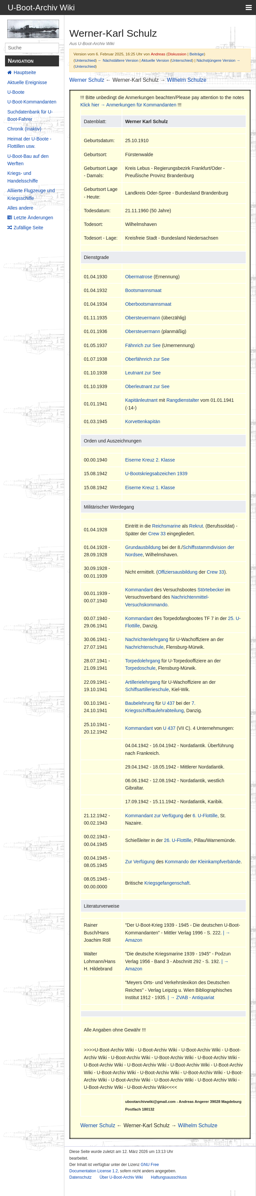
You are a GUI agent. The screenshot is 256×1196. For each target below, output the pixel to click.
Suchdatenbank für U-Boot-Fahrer (30, 115)
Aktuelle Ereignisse (27, 82)
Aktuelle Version (155, 60)
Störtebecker (211, 589)
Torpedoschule (140, 668)
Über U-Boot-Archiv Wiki (121, 1177)
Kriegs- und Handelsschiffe (22, 177)
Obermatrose (138, 276)
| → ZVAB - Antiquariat (191, 997)
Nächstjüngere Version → (218, 60)
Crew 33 (157, 533)
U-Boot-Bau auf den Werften (28, 160)
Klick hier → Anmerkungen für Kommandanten (128, 104)
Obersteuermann (142, 317)
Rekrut (196, 526)
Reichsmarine (166, 526)
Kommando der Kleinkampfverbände (202, 861)
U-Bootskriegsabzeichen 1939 (156, 473)
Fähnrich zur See (143, 345)
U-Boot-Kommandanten (31, 101)
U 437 (168, 703)
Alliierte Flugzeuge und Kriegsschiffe (31, 194)
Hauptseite (25, 72)
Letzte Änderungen (33, 217)
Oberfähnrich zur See (147, 359)
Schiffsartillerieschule (147, 689)
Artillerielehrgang (142, 682)
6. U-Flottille (205, 815)
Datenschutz (80, 1177)
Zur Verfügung (140, 861)
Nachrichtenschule (144, 647)
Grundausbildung (143, 547)
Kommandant (139, 589)
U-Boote (15, 92)
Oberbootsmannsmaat (148, 304)
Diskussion (177, 54)
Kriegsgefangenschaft (166, 883)
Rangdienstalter (182, 400)
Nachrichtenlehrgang (146, 639)
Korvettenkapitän (142, 421)
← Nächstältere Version (118, 60)
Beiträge (196, 54)
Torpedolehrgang (142, 660)
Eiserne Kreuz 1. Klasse (150, 487)
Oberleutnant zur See (147, 386)
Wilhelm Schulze (186, 80)
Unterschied (85, 60)
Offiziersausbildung (177, 572)
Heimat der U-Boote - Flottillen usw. (29, 142)
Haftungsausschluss (169, 1177)
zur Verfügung (168, 815)
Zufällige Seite (28, 227)
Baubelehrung (139, 703)
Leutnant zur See (143, 372)
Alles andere (20, 208)
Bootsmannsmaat (143, 290)
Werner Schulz (86, 80)
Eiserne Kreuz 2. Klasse (150, 460)
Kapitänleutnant (141, 400)
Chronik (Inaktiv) (24, 128)
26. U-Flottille (177, 840)
